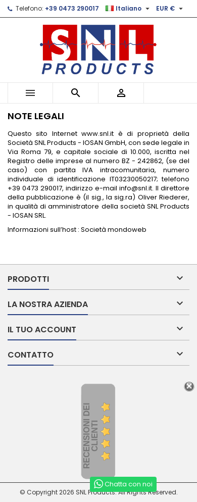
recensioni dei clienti (90, 436)
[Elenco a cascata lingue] (129, 8)
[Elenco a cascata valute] (170, 8)
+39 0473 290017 (72, 8)
